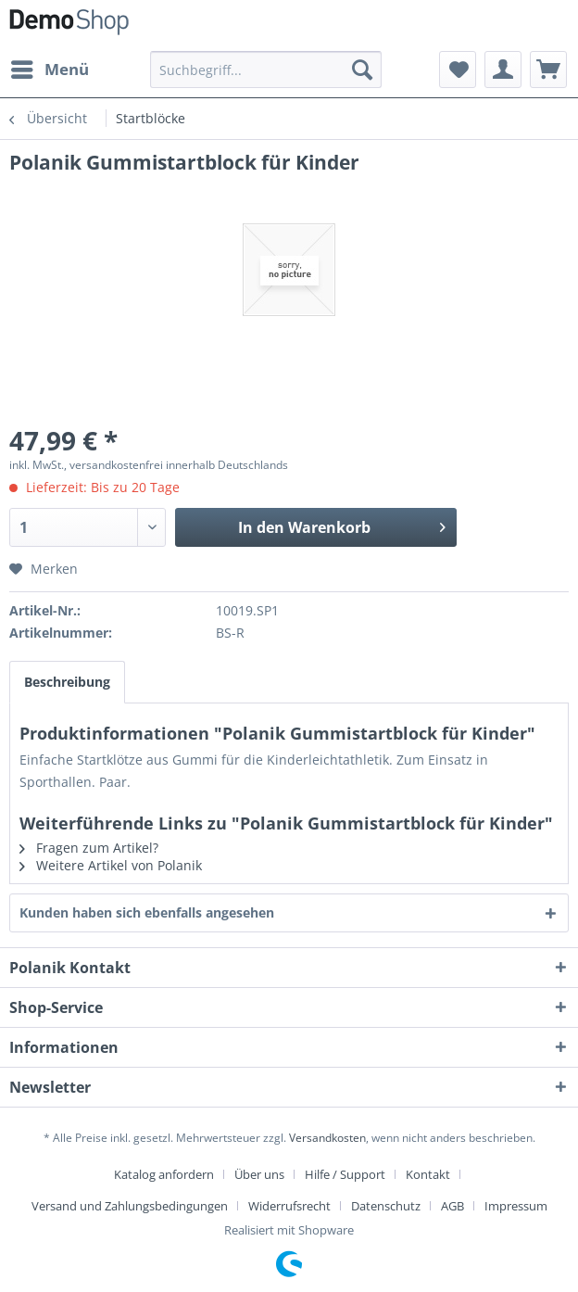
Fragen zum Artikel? (88, 847)
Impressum (515, 1205)
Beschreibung (67, 681)
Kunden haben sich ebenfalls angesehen (146, 912)
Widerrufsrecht (289, 1205)
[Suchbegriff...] (266, 69)
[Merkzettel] (457, 69)
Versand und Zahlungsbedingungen (129, 1205)
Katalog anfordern (164, 1174)
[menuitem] (49, 69)
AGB (452, 1205)
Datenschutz (386, 1205)
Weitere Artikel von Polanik (110, 865)
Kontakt (428, 1174)
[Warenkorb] (548, 69)
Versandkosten (327, 1138)
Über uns (259, 1174)
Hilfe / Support (345, 1174)
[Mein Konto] (502, 69)
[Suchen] (362, 69)
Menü (50, 67)
